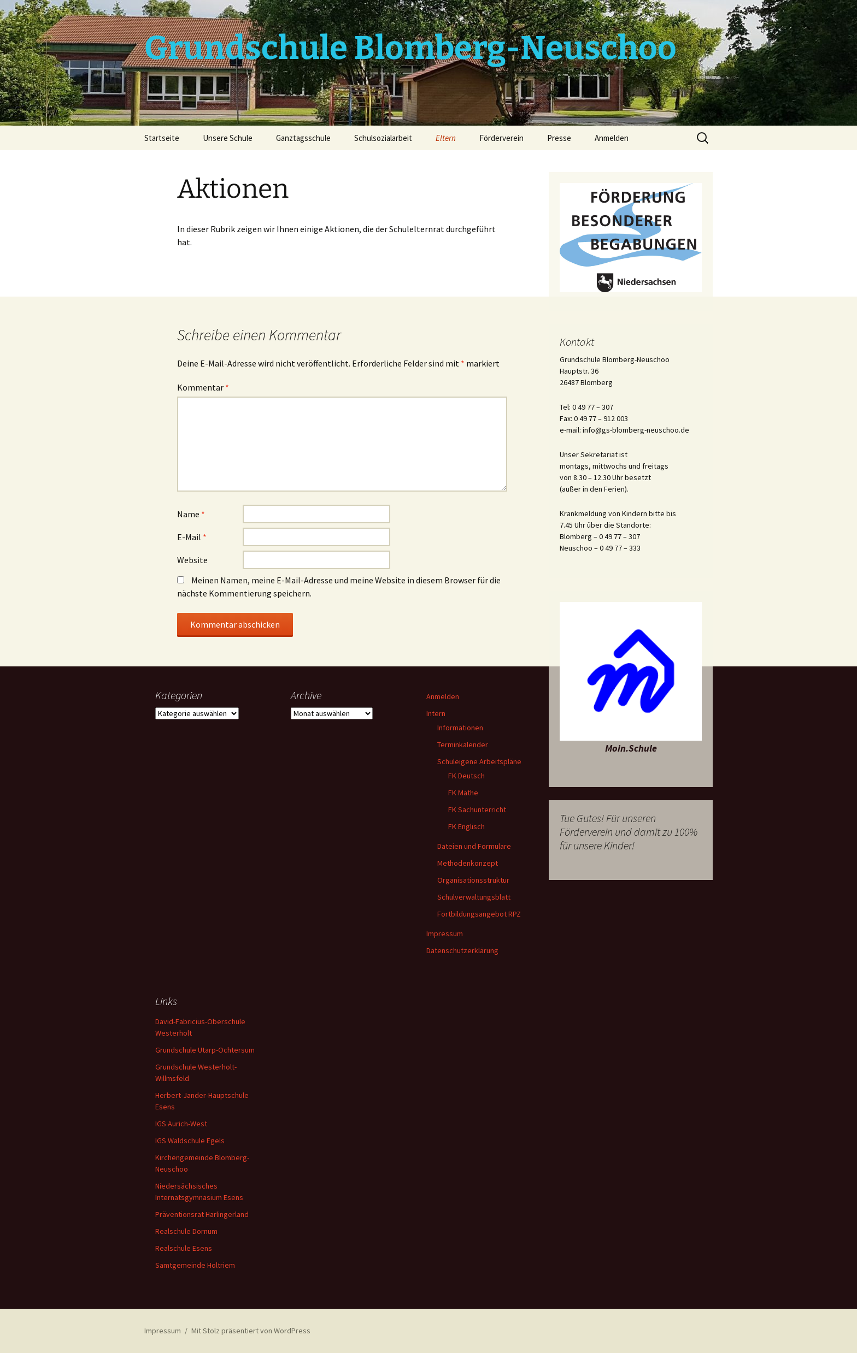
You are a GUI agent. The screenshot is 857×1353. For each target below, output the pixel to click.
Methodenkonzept (467, 863)
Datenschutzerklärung (462, 950)
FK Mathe (463, 792)
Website (192, 559)
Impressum (444, 933)
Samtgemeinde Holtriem (195, 1265)
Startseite (161, 138)
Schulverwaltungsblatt (473, 897)
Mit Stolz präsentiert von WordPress (250, 1331)
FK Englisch (466, 826)
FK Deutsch (466, 776)
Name (191, 514)
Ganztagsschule (303, 138)
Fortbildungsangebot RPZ (479, 914)
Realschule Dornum (186, 1231)
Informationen (460, 727)
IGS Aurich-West (181, 1124)
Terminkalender (462, 744)
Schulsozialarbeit (383, 138)
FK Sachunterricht (477, 809)
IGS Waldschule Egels (190, 1140)
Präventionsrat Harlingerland (202, 1214)
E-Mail (192, 536)
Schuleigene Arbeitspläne (479, 761)
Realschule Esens (183, 1248)
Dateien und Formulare (474, 846)
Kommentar (203, 387)
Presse (559, 138)
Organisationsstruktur (473, 880)
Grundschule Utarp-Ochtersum (205, 1050)
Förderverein (501, 138)
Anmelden (612, 138)
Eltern (446, 138)
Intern (435, 713)
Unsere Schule (228, 138)
